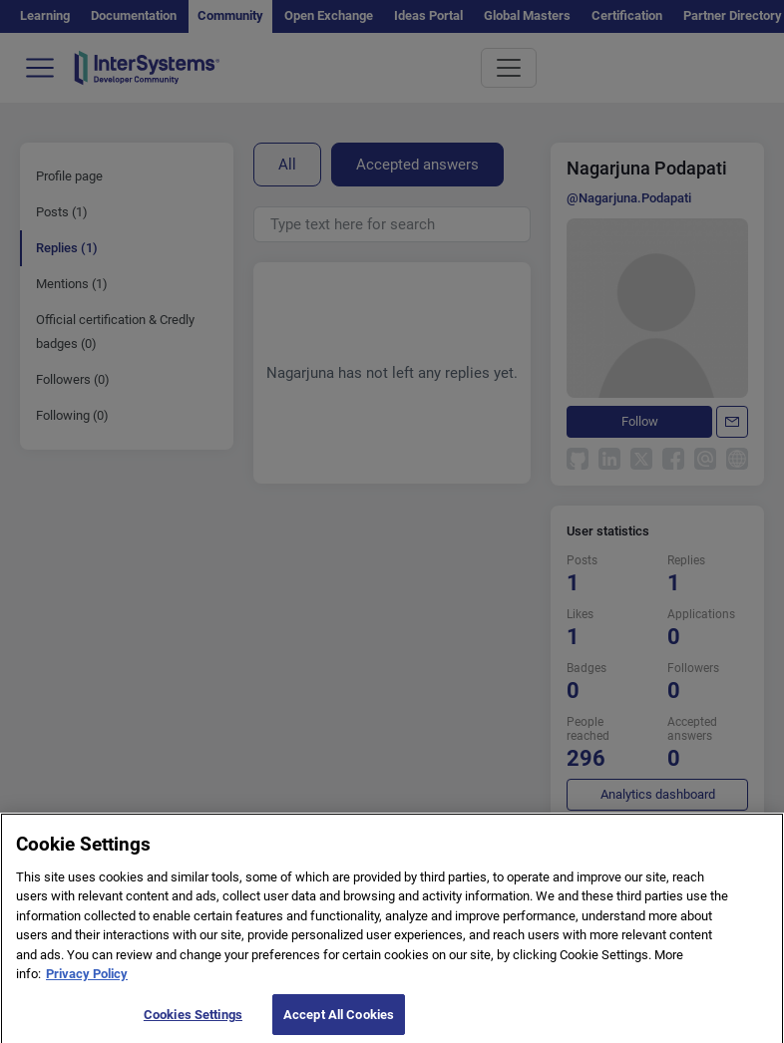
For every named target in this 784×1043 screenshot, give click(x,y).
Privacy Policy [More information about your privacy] (87, 982)
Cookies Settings (193, 1022)
